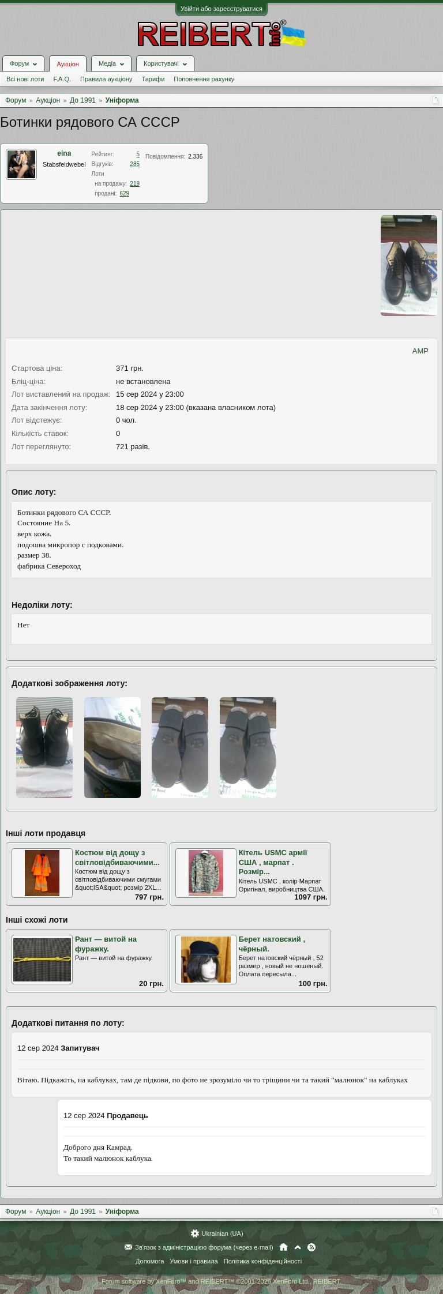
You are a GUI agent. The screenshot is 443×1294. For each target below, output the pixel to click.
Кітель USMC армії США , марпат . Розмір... (273, 862)
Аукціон (67, 64)
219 (135, 183)
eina (64, 153)
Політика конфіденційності (263, 1261)
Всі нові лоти (25, 79)
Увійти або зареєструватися (221, 8)
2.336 (195, 156)
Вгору (298, 1247)
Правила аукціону (106, 79)
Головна (283, 1247)
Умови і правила (193, 1261)
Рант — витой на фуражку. (106, 944)
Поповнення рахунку (204, 79)
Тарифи (153, 79)
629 (124, 193)
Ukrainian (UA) (222, 1233)
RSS (311, 1247)
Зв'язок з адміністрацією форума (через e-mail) (204, 1247)
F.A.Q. (62, 79)
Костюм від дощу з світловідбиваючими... (117, 857)
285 (135, 164)
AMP (420, 351)
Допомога (150, 1261)
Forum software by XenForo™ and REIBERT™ (221, 1281)
